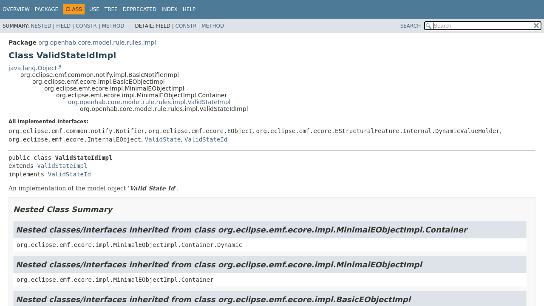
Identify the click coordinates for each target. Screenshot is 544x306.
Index (170, 9)
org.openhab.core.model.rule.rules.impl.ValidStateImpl (149, 102)
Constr (86, 26)
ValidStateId (205, 139)
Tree (111, 9)
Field (63, 26)
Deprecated (140, 9)
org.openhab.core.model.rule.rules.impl (97, 42)
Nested (41, 26)
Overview (16, 9)
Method (113, 26)
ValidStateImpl (62, 165)
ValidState (163, 139)
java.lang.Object (32, 68)
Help (189, 9)
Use (94, 9)
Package (46, 9)
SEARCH (410, 26)
